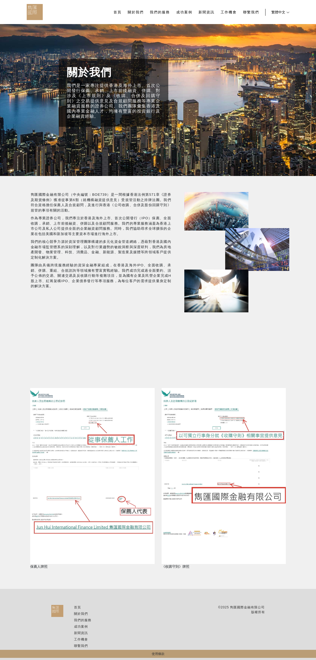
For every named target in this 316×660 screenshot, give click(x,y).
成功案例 (184, 12)
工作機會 (229, 12)
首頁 (118, 12)
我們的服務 (160, 12)
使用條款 (158, 654)
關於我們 (136, 12)
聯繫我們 (251, 12)
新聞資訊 (206, 12)
